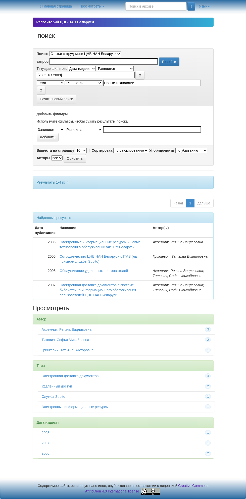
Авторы (43, 158)
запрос (43, 62)
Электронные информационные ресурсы (75, 407)
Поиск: (42, 54)
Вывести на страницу (55, 150)
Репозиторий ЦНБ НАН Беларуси (65, 22)
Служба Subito (53, 397)
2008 (46, 433)
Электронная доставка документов (70, 376)
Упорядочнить (161, 150)
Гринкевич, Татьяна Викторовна (68, 350)
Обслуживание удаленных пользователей (94, 271)
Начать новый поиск (56, 99)
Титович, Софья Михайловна (65, 340)
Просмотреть (91, 6)
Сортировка (101, 150)
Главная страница (56, 6)
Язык (204, 6)
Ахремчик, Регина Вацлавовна (67, 329)
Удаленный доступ (57, 386)
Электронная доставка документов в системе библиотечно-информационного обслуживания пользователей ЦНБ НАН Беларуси (98, 290)
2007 (46, 443)
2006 (46, 453)
